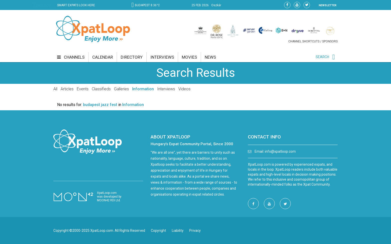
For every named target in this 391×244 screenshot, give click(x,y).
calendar (102, 57)
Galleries (121, 89)
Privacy (195, 231)
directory (132, 57)
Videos (184, 89)
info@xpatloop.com (280, 151)
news (210, 57)
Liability (178, 231)
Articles (67, 89)
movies (189, 57)
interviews (162, 57)
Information (143, 89)
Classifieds (101, 89)
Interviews (166, 89)
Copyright (158, 231)
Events (83, 89)
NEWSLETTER (327, 5)
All (55, 89)
